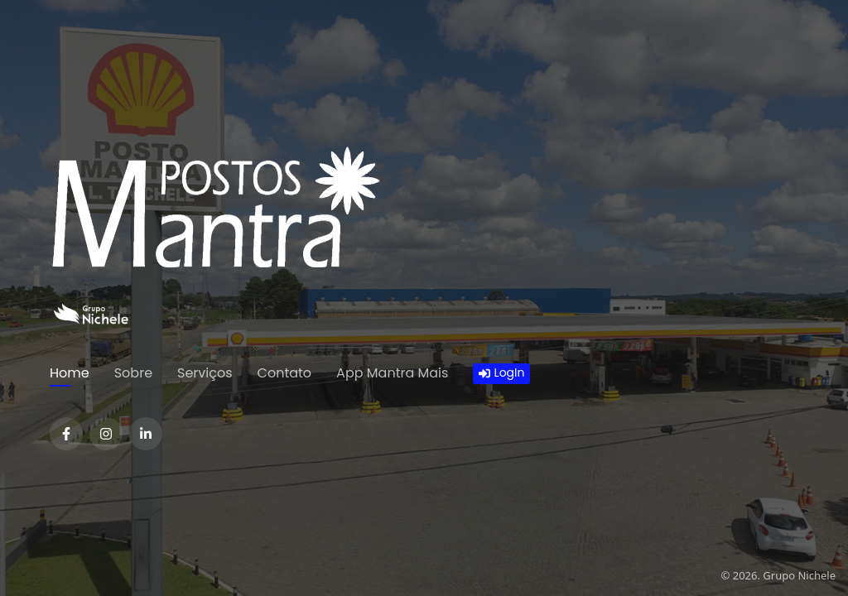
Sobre (133, 372)
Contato (285, 372)
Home (69, 372)
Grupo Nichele (799, 575)
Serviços (205, 372)
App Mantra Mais (392, 372)
